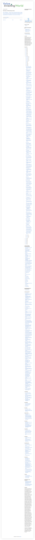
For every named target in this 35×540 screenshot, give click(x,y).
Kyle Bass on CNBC (28, 225)
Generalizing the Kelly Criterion (28, 333)
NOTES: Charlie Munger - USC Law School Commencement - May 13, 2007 (28, 398)
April (26, 65)
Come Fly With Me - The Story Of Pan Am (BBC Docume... (28, 89)
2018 (26, 50)
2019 (26, 49)
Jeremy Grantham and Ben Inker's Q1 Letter (28, 90)
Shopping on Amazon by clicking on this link (27, 29)
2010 (26, 240)
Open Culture (26, 281)
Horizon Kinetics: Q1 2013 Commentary (28, 146)
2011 (26, 239)
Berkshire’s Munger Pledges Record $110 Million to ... (29, 134)
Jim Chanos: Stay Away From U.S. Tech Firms (29, 197)
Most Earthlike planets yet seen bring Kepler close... (29, 127)
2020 (26, 48)
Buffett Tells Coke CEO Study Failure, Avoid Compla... (29, 94)
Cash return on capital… (28, 186)
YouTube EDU (26, 280)
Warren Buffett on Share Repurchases (27, 364)
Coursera (26, 284)
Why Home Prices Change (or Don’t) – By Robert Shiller (28, 160)
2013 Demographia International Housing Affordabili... (28, 221)
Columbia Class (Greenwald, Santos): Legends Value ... (29, 166)
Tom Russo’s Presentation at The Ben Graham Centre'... (29, 112)
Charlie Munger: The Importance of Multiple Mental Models (28, 299)
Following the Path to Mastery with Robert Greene (28, 385)
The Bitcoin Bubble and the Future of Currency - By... (29, 229)
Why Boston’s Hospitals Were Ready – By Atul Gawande (28, 152)
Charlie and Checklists (27, 475)
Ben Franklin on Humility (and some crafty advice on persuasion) (28, 346)
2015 (26, 53)
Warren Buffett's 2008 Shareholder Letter (27, 376)
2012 (26, 238)
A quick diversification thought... (28, 334)
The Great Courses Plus (27, 274)
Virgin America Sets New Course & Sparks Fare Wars (28, 199)
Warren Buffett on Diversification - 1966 (27, 360)
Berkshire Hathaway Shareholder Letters (27, 250)
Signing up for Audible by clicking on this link (28, 31)
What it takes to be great (27, 384)
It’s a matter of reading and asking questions (28, 371)
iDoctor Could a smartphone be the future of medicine (29, 203)
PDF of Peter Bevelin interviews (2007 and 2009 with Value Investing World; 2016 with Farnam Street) (28, 426)
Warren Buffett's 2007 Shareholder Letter (27, 374)
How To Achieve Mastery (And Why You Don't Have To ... (29, 201)
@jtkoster (26, 25)
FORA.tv (26, 282)
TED (25, 273)
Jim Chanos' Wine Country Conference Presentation (29, 131)
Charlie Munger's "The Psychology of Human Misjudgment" (27, 400)
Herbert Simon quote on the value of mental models (28, 351)
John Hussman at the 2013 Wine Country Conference (29, 129)
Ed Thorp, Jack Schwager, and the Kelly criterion (28, 335)
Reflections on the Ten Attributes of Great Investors (28, 447)
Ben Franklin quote (28, 179)
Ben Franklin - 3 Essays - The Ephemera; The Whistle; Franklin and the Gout (28, 343)
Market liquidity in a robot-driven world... (28, 104)
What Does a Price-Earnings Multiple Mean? (28, 450)
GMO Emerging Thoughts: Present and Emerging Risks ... (28, 148)
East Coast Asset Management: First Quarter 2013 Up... (28, 138)
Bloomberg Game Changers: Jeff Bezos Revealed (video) (29, 163)
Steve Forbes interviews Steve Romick (28, 108)
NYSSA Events (27, 142)
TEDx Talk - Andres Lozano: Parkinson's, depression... (29, 111)
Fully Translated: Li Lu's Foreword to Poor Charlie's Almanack (28, 340)
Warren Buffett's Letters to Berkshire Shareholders (28, 404)
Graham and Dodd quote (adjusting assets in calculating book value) (28, 338)
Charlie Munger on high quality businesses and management (28, 332)
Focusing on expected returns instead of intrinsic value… (28, 318)
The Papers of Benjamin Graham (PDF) (27, 414)
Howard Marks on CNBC (28, 66)
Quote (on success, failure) (28, 357)
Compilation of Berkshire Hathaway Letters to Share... (28, 172)
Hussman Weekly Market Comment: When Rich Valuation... (28, 81)
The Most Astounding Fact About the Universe (28, 389)
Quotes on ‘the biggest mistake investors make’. (28, 322)
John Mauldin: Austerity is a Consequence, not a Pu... (29, 114)
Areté (25, 310)
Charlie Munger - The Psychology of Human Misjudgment (27, 259)
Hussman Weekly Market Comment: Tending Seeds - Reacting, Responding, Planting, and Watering (28, 382)
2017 (26, 51)
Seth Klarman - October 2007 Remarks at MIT (28, 441)
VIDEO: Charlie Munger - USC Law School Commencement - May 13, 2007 (28, 396)
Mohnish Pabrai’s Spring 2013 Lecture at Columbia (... (29, 195)
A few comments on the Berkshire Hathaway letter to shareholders (28, 472)
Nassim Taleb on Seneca (27, 348)
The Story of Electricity (28, 155)
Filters (26, 319)
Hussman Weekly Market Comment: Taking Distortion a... (28, 217)
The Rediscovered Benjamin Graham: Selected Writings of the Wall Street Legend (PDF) (28, 416)
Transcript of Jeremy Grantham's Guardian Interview (28, 136)
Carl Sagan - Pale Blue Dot (28, 388)
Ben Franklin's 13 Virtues (27, 341)
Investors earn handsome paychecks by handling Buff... (28, 83)
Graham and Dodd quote (28, 173)
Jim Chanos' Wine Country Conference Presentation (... (29, 85)
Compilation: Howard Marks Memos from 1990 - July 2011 (28, 431)
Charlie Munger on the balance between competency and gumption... (28, 294)
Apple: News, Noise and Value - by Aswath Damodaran (28, 70)
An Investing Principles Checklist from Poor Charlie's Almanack (28, 263)
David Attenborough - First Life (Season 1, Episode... (29, 178)
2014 (26, 54)
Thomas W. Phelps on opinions (28, 370)
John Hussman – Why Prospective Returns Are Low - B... (28, 190)
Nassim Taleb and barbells (28, 156)
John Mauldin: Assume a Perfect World (28, 167)
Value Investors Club (27, 271)
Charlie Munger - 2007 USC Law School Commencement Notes (28, 260)
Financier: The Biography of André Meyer (29, 75)
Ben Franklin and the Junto (28, 344)
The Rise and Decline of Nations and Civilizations (29, 72)
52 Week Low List (27, 272)
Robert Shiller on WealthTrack (27, 224)
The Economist (26, 285)
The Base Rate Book (27, 446)
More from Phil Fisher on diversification (27, 462)
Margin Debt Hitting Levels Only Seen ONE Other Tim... (28, 68)
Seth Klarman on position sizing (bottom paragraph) (28, 466)
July (26, 62)
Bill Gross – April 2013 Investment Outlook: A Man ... (28, 233)
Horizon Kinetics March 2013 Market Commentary (29, 231)
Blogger (20, 536)
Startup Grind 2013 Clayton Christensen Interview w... (29, 213)
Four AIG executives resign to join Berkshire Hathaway (29, 92)
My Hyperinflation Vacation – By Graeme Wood (29, 205)
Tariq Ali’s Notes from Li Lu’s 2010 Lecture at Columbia (28, 373)
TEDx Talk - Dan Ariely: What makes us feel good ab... (29, 183)
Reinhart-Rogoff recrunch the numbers (28, 150)
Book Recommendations (27, 34)
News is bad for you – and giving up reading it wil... (29, 164)
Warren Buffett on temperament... (27, 301)
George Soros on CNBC (28, 226)
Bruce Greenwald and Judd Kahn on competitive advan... (29, 175)
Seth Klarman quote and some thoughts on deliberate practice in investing (28, 354)
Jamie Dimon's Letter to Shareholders (28, 185)
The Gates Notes (27, 286)
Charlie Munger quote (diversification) (27, 361)
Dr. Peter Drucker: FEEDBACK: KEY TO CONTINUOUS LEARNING (28, 321)
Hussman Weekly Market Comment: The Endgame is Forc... (29, 116)
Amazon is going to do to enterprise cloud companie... (28, 77)
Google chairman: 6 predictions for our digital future (29, 99)
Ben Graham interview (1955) (28, 417)
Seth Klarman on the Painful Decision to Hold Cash (28, 439)
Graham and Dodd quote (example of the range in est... (29, 126)
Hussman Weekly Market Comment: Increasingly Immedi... (28, 170)
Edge (25, 275)
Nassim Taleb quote (28, 93)
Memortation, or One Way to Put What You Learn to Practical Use (28, 304)
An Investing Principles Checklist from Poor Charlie (28, 331)
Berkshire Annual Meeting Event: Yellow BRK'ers (28, 109)
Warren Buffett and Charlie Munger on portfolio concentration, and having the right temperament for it (28, 464)
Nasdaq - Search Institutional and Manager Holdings (28, 267)
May (26, 64)
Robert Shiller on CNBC (28, 73)
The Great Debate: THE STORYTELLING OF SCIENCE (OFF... (28, 208)
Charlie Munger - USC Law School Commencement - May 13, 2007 (28, 328)
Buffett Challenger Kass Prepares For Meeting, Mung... (28, 106)
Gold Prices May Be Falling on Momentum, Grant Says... (28, 158)
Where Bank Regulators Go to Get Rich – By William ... (29, 187)
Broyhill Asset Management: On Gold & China (29, 97)
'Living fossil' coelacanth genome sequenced (28, 143)
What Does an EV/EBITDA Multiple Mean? (28, 451)
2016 (26, 52)
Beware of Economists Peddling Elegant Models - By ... (29, 210)
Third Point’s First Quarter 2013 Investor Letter (28, 182)
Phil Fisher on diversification (28, 461)
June (26, 63)
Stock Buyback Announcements (28, 268)
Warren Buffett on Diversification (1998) (27, 460)
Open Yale (26, 279)
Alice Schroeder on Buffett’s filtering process (28, 356)
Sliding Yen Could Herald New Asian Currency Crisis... (28, 141)
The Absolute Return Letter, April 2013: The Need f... (29, 227)
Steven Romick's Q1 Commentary (28, 101)
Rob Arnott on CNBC (28, 206)
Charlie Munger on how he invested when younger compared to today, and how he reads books (28, 297)
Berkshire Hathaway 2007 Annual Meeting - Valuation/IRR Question (28, 369)
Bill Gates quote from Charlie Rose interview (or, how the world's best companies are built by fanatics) (28, 326)
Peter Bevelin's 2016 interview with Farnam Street (28, 424)
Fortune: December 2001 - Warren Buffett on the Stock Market (28, 366)
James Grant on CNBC (28, 102)
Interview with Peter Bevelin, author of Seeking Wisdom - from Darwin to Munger (28, 315)
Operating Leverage (27, 455)
